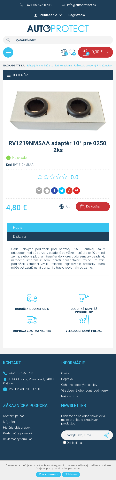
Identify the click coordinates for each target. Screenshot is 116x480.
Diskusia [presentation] (19, 236)
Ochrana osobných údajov (79, 385)
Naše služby (69, 396)
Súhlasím (71, 474)
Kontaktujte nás (13, 416)
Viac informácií (48, 474)
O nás (65, 373)
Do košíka (93, 206)
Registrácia (76, 15)
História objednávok (16, 427)
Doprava (67, 379)
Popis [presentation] (17, 227)
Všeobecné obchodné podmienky (85, 390)
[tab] (58, 227)
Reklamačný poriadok (17, 433)
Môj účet (9, 422)
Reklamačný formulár (17, 439)
